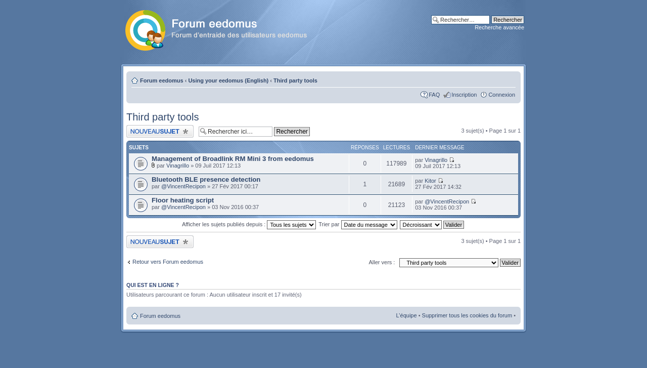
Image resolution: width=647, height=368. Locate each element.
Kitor (430, 181)
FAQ (434, 95)
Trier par (357, 224)
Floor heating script (183, 200)
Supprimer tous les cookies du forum (467, 315)
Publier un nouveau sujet (160, 131)
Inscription (464, 95)
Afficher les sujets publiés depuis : (249, 224)
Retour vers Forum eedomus (167, 262)
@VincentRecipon (183, 186)
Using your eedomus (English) (228, 80)
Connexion (501, 95)
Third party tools (295, 80)
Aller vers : (381, 262)
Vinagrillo (177, 165)
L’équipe (406, 315)
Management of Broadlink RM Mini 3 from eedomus (233, 158)
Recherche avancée (499, 27)
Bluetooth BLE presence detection (206, 179)
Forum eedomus (161, 80)
